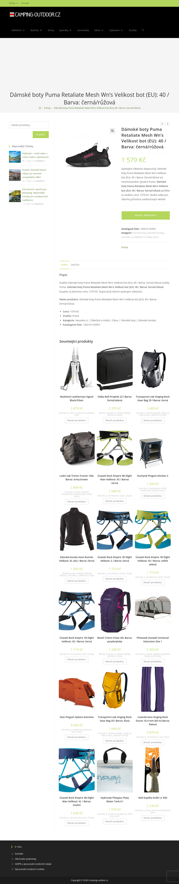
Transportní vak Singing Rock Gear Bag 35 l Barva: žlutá (115, 718)
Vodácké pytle (80, 494)
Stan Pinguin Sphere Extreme (77, 717)
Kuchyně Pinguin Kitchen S (152, 475)
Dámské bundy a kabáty (73, 573)
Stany (79, 731)
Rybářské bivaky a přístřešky (157, 655)
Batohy (102, 412)
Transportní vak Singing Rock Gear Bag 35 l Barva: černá (153, 398)
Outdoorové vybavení (84, 412)
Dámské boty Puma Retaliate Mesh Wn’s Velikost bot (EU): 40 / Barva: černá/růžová (97, 107)
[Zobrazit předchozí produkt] (162, 123)
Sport (76, 415)
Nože (72, 412)
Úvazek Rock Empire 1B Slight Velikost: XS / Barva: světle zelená (153, 560)
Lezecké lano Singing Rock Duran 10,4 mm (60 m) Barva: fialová (153, 720)
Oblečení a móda (143, 237)
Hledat (40, 134)
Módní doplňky (123, 412)
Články (14, 3)
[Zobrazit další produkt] (167, 123)
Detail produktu (145, 215)
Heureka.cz (127, 237)
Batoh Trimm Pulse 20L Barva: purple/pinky (114, 639)
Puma (124, 247)
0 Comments (39, 161)
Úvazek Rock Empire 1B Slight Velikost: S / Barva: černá (115, 558)
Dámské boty (139, 232)
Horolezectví (113, 495)
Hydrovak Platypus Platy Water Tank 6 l (114, 799)
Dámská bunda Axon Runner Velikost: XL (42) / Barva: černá (76, 558)
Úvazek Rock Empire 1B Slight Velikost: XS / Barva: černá (76, 639)
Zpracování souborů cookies (29, 869)
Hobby (149, 654)
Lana (161, 737)
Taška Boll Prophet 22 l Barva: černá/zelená (114, 398)
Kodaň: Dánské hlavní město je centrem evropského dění (34, 173)
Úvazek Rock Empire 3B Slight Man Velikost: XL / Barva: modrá (76, 801)
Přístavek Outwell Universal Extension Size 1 (153, 639)
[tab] (64, 265)
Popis (64, 264)
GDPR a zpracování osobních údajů (33, 863)
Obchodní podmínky (25, 858)
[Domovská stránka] (40, 107)
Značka (75, 264)
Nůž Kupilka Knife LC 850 (152, 797)
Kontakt (25, 3)
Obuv (156, 237)
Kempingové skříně (158, 488)
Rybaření (157, 654)
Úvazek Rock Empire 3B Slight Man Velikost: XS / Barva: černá (115, 479)
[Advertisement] (89, 65)
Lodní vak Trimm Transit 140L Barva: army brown (76, 477)
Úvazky (129, 495)
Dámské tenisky (155, 232)
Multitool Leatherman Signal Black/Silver (76, 398)
